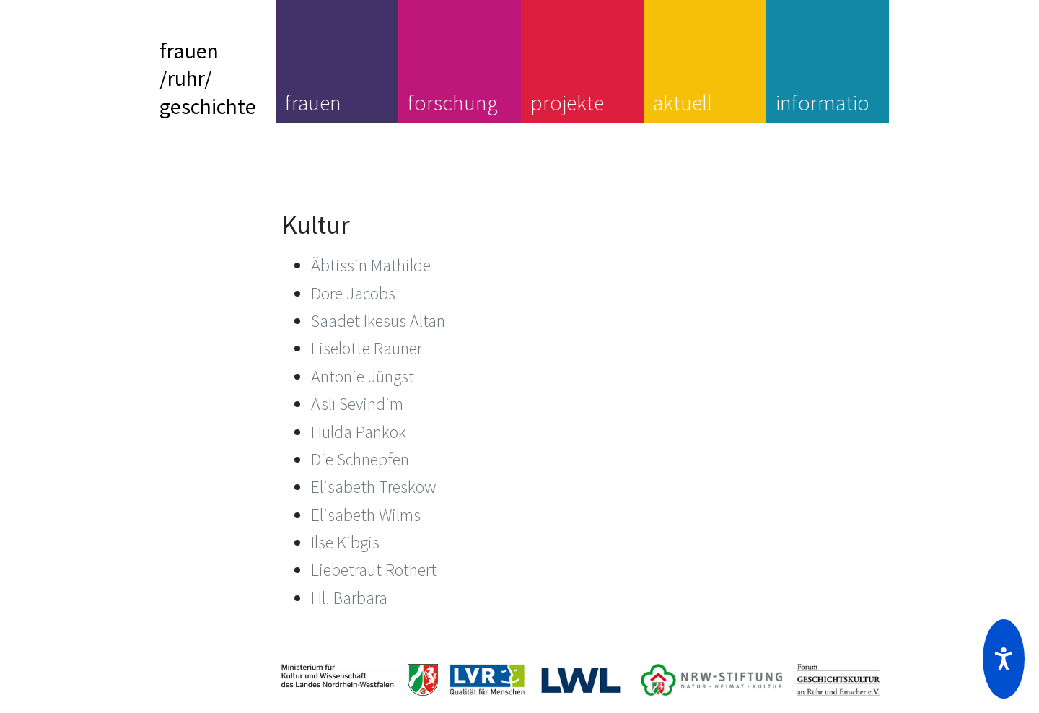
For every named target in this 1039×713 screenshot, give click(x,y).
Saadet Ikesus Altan (378, 321)
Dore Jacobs (353, 293)
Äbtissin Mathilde (371, 265)
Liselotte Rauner (366, 348)
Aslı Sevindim (357, 404)
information (822, 116)
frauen (313, 102)
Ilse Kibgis (345, 542)
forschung (453, 102)
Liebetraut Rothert (374, 570)
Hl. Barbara (349, 598)
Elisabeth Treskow (373, 487)
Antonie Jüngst (362, 376)
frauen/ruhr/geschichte (207, 78)
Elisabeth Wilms (366, 515)
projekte (567, 102)
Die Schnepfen (360, 459)
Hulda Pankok (358, 432)
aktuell (682, 102)
